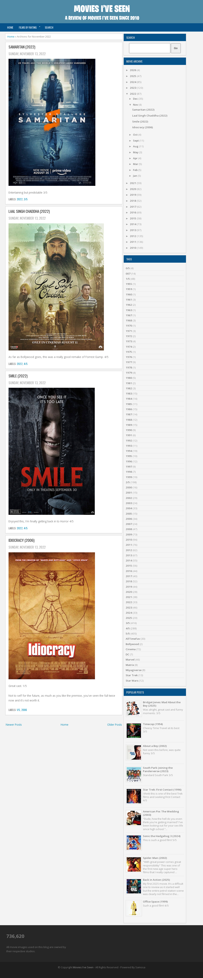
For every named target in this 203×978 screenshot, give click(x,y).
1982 (129, 388)
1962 (129, 305)
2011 (133, 242)
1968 (129, 320)
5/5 (128, 633)
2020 (133, 189)
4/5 (26, 364)
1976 (129, 357)
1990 (129, 430)
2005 (129, 513)
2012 (133, 236)
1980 (129, 378)
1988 (129, 419)
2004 (129, 508)
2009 (129, 534)
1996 (129, 461)
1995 (129, 456)
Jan (135, 175)
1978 (129, 367)
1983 (129, 393)
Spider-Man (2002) (155, 858)
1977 (129, 362)
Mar (136, 164)
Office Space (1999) (155, 901)
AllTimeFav (133, 638)
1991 (129, 435)
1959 (129, 289)
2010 (133, 248)
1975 (129, 352)
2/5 (128, 482)
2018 (133, 201)
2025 (133, 76)
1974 (129, 346)
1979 (129, 372)
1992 (129, 440)
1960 (129, 294)
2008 (129, 529)
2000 (129, 487)
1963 (129, 310)
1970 (129, 325)
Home (10, 27)
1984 (129, 398)
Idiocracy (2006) (21, 540)
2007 (129, 524)
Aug (136, 146)
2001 (129, 492)
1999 (129, 477)
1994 (129, 451)
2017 (133, 206)
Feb (135, 170)
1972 (129, 336)
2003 (129, 503)
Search (49, 27)
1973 (129, 341)
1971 (129, 331)
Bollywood (132, 644)
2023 (133, 88)
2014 (133, 224)
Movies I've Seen (83, 967)
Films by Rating (28, 27)
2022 (20, 199)
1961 (129, 299)
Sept (136, 140)
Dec (135, 98)
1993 (129, 446)
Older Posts (114, 724)
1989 (129, 425)
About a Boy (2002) (155, 746)
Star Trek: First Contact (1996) (162, 789)
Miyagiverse (134, 670)
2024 (133, 82)
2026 (133, 70)
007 (128, 273)
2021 (133, 183)
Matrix (130, 665)
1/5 (18, 710)
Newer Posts (14, 724)
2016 (133, 212)
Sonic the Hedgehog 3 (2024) (161, 836)
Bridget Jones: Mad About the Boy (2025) (162, 703)
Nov (136, 104)
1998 (129, 472)
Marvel (130, 659)
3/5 (26, 199)
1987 (129, 414)
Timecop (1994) (153, 724)
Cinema (131, 649)
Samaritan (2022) (22, 47)
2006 (24, 710)
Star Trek (132, 675)
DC (127, 654)
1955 (129, 284)
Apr (135, 158)
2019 (133, 195)
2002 (129, 498)
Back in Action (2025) (156, 880)
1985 (129, 404)
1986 (129, 409)
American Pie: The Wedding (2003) (161, 813)
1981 (129, 383)
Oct (135, 134)
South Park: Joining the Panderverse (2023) (158, 769)
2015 (133, 218)
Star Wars (132, 680)
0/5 (128, 268)
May (136, 152)
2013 (133, 230)
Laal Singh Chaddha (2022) (29, 211)
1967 (129, 315)
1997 (129, 466)
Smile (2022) (18, 376)
